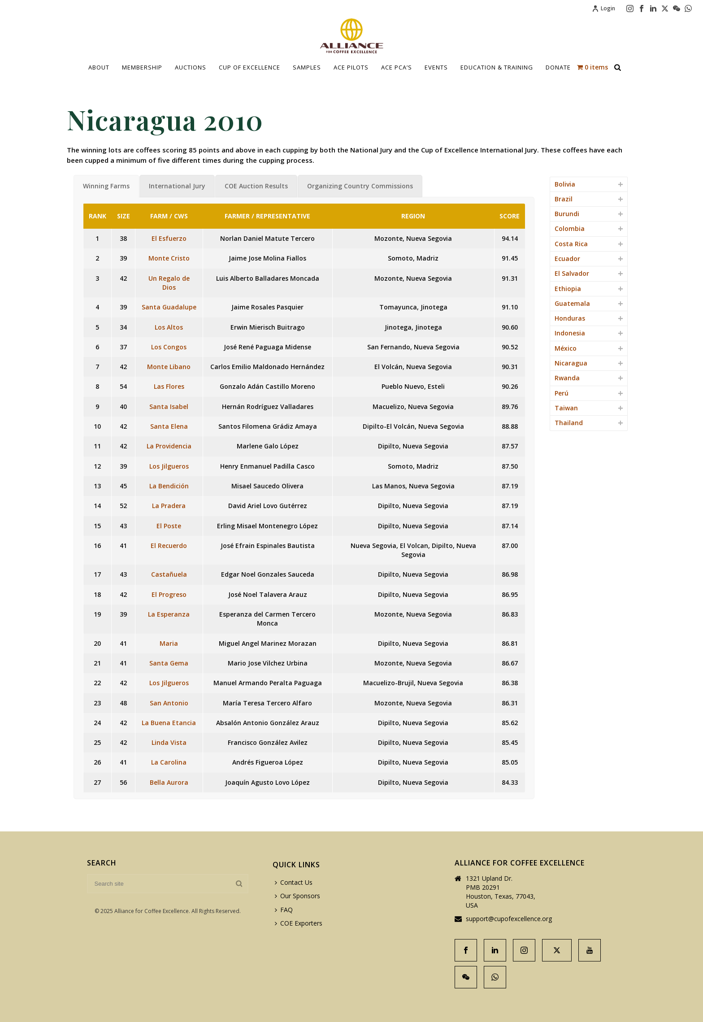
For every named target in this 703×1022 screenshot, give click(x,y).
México (566, 348)
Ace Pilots (351, 67)
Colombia (570, 228)
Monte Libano (169, 366)
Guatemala (572, 303)
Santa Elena (169, 426)
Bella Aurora (169, 782)
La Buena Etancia (169, 722)
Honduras (570, 318)
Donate (558, 67)
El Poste (168, 526)
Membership (142, 67)
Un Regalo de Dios (169, 282)
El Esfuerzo (169, 238)
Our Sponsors (297, 896)
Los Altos (169, 327)
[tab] (106, 186)
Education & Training (496, 67)
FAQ (284, 909)
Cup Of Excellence (249, 67)
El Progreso (169, 594)
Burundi (567, 213)
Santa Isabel (168, 406)
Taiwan (566, 408)
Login (603, 8)
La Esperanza (169, 614)
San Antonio (169, 703)
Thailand (569, 422)
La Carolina (169, 762)
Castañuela (169, 574)
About (98, 67)
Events (436, 67)
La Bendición (169, 486)
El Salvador (572, 273)
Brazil (564, 199)
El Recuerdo (169, 545)
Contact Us (293, 882)
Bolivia (565, 184)
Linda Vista (169, 742)
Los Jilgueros (169, 466)
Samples (307, 67)
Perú (561, 393)
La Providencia (169, 446)
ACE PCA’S (396, 67)
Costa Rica (571, 243)
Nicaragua (571, 363)
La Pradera (169, 505)
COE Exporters (298, 923)
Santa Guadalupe (169, 307)
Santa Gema (168, 663)
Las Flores (169, 386)
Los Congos (169, 347)
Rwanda (567, 378)
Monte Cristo (169, 258)
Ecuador (567, 258)
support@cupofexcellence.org (509, 919)
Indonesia (570, 333)
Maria (169, 643)
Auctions (190, 67)
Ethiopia (568, 288)
